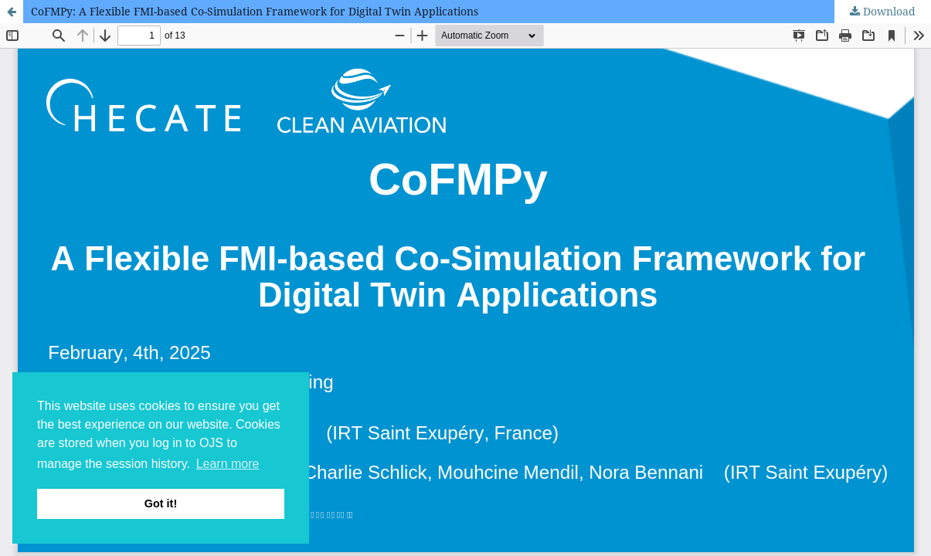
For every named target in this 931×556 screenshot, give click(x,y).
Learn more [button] (228, 463)
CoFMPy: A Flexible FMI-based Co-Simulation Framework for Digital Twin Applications (254, 11)
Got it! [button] (160, 503)
